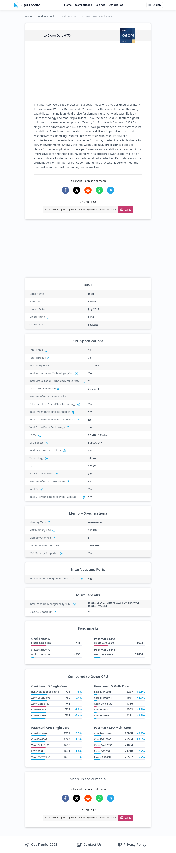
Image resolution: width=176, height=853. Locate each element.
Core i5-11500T (102, 691)
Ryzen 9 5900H (102, 757)
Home (68, 5)
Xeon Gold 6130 (40, 703)
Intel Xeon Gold (46, 16)
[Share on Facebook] (65, 190)
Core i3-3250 (38, 715)
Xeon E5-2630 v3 (40, 697)
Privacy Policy (135, 845)
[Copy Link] (125, 209)
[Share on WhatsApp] (99, 190)
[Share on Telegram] (110, 190)
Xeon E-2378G (102, 751)
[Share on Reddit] (88, 190)
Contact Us (92, 845)
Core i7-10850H (103, 697)
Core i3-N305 (101, 715)
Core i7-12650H (103, 733)
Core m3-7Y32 (39, 709)
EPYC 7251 (37, 751)
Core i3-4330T (39, 739)
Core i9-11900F (102, 739)
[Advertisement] (88, 71)
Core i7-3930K (39, 733)
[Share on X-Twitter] (76, 190)
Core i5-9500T (102, 709)
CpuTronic (27, 5)
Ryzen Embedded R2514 (45, 691)
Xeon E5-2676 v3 (40, 757)
